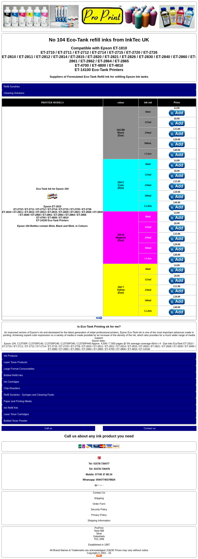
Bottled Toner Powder (15, 420)
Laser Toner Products (15, 362)
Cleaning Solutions (14, 93)
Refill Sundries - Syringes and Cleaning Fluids (29, 394)
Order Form (99, 504)
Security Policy (99, 509)
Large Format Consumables (19, 368)
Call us (48, 428)
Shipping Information (99, 520)
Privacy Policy (99, 515)
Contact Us (99, 492)
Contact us (149, 428)
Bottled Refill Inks (13, 375)
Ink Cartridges (11, 381)
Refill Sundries (12, 86)
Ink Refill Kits (11, 407)
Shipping (99, 498)
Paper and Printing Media (18, 401)
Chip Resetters (12, 388)
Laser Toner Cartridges (16, 414)
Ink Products (10, 355)
